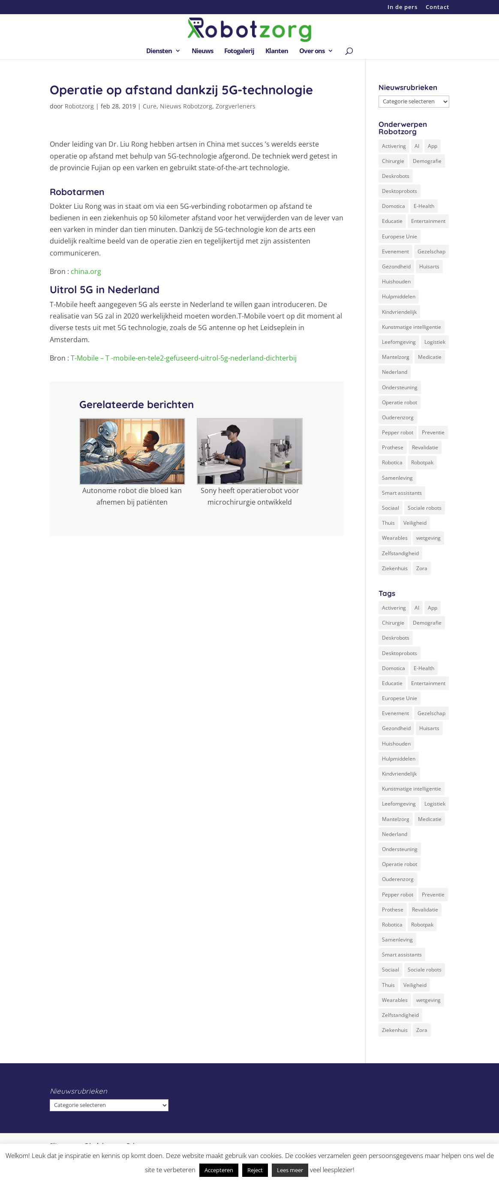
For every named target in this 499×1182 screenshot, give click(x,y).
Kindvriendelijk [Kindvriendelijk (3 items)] (399, 312)
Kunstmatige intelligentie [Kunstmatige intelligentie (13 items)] (411, 327)
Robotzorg (79, 106)
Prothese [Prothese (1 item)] (392, 447)
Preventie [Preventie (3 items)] (433, 432)
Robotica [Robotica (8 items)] (392, 462)
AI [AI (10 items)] (417, 146)
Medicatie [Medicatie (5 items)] (430, 357)
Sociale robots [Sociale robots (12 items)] (425, 507)
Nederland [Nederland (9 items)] (394, 372)
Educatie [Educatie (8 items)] (392, 221)
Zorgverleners (236, 106)
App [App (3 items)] (432, 146)
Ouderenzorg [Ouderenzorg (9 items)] (398, 417)
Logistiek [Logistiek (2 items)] (434, 342)
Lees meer (290, 1170)
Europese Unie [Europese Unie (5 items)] (399, 236)
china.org (87, 271)
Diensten (159, 51)
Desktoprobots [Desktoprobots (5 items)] (399, 191)
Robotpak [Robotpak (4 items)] (422, 462)
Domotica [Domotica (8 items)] (393, 206)
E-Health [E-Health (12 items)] (424, 206)
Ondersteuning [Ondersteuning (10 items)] (400, 387)
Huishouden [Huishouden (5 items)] (396, 281)
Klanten (276, 51)
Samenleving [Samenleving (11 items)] (397, 477)
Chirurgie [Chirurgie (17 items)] (393, 161)
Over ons (312, 51)
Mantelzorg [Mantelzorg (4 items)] (395, 357)
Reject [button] (255, 1170)
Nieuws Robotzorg (186, 106)
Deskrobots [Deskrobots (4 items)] (395, 176)
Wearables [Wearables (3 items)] (395, 537)
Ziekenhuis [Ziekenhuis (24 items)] (395, 568)
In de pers (403, 7)
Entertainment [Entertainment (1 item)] (428, 221)
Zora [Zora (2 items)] (421, 568)
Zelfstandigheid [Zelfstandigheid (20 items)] (400, 553)
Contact (437, 7)
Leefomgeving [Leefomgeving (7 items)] (399, 342)
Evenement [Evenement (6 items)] (395, 251)
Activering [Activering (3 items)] (394, 146)
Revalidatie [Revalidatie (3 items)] (425, 447)
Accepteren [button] (218, 1170)
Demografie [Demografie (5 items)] (427, 161)
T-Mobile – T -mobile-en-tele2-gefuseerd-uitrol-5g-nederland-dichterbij (184, 358)
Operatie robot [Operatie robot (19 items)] (399, 402)
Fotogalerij (239, 51)
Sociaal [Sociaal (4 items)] (390, 507)
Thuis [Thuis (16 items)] (388, 522)
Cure (149, 106)
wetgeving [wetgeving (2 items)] (428, 537)
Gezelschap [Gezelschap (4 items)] (431, 251)
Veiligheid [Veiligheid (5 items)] (415, 522)
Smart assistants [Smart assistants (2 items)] (402, 492)
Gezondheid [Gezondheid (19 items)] (396, 266)
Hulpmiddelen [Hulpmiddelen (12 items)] (398, 296)
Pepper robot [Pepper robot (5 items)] (397, 432)
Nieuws (202, 51)
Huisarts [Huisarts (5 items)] (429, 266)
